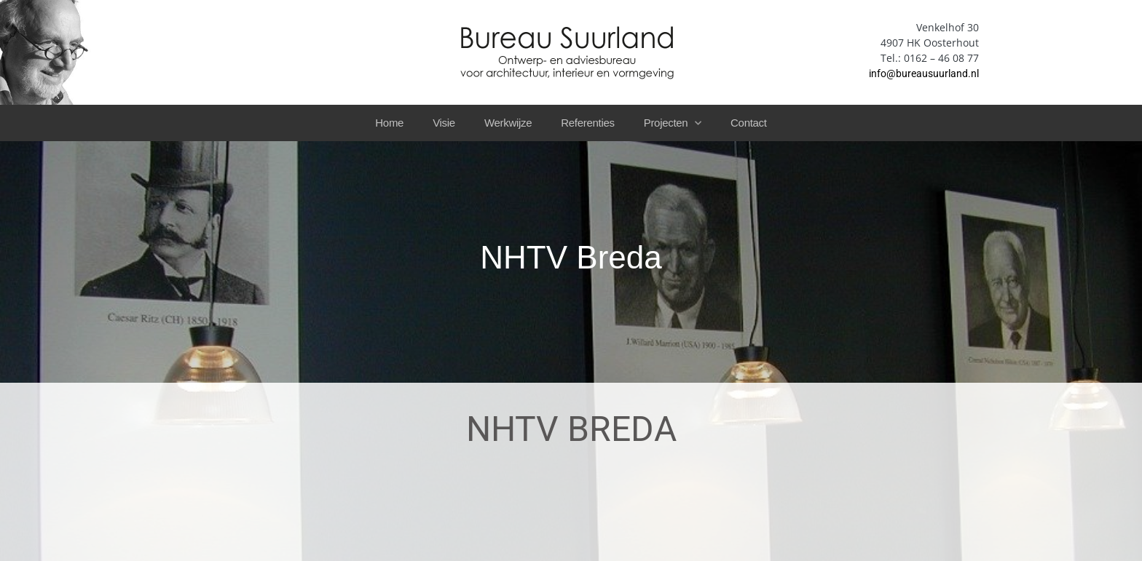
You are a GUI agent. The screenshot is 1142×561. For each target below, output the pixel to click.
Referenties (587, 122)
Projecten (672, 123)
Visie (444, 122)
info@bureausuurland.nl (924, 73)
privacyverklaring (571, 524)
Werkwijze (508, 122)
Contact (749, 122)
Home (389, 122)
